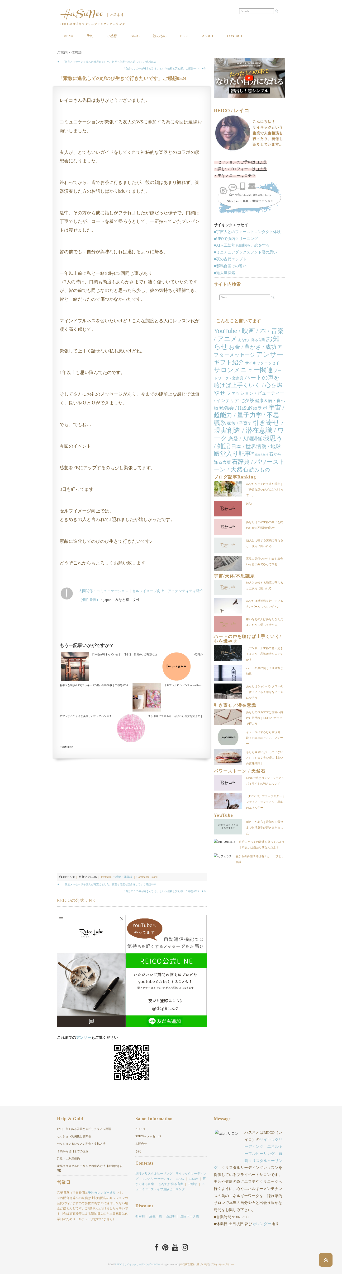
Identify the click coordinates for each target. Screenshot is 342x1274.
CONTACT (236, 36)
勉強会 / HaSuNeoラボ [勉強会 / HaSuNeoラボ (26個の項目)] (243, 408)
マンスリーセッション (157, 1178)
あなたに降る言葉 (171, 1184)
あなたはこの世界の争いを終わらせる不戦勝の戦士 (264, 524)
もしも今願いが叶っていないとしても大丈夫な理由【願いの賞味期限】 (264, 757)
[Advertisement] (132, 624)
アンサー (83, 1037)
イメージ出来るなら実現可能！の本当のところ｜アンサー (264, 738)
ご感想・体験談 (69, 52)
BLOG (135, 36)
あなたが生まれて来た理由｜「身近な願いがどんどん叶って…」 (264, 489)
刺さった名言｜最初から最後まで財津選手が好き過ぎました (264, 827)
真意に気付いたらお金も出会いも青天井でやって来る (264, 561)
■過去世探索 (224, 273)
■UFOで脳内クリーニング (236, 239)
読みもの (160, 36)
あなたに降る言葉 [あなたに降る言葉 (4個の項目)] (251, 340)
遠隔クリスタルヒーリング (153, 1173)
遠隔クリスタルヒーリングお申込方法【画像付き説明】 (90, 1168)
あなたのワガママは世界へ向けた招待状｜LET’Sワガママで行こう (264, 718)
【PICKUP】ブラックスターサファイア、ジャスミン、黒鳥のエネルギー (265, 802)
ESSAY (193, 1178)
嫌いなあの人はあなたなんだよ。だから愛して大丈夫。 (264, 622)
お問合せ (141, 1143)
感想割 (171, 1216)
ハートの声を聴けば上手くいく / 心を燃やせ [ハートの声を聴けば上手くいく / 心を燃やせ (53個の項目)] (248, 385)
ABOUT (208, 36)
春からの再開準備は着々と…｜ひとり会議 (264, 864)
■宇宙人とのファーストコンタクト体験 (247, 232)
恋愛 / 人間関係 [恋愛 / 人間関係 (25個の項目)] (245, 438)
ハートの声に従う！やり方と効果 (264, 670)
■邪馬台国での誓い (230, 266)
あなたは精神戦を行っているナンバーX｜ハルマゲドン (264, 604)
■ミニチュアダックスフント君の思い (245, 252)
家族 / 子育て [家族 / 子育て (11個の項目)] (239, 423)
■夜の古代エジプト (230, 259)
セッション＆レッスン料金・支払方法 (81, 1143)
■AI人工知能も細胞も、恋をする (242, 245)
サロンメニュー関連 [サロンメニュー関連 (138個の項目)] (243, 370)
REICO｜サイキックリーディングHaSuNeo (137, 1264)
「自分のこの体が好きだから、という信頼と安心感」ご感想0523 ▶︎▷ (164, 68)
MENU (68, 36)
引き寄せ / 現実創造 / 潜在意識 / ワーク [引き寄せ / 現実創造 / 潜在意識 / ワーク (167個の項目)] (249, 430)
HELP (185, 36)
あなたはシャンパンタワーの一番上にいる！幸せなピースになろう (264, 692)
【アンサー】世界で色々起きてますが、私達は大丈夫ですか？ (264, 653)
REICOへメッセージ (148, 1136)
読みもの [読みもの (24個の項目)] (259, 469)
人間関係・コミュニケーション (103, 591)
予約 (90, 36)
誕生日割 (155, 1216)
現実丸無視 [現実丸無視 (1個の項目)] (261, 455)
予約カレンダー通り (102, 1192)
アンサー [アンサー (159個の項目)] (269, 354)
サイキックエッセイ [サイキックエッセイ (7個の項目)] (262, 363)
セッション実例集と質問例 (74, 1136)
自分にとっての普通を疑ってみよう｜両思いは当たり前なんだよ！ (264, 847)
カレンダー (261, 1224)
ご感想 (112, 36)
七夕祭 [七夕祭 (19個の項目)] (247, 400)
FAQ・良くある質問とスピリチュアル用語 (84, 1129)
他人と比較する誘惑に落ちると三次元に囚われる (264, 543)
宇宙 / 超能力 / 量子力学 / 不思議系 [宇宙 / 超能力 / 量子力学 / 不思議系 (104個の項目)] (249, 415)
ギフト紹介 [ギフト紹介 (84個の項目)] (229, 362)
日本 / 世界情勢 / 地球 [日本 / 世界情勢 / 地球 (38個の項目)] (256, 447)
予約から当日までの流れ (72, 1151)
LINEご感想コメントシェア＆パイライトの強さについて (265, 780)
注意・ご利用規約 (68, 1158)
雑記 (249, 504)
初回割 (140, 1216)
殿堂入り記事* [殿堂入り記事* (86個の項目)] (234, 453)
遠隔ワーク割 (189, 1216)
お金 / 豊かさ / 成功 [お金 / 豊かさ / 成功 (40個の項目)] (252, 347)
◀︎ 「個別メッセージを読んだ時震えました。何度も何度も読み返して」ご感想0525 (106, 61)
